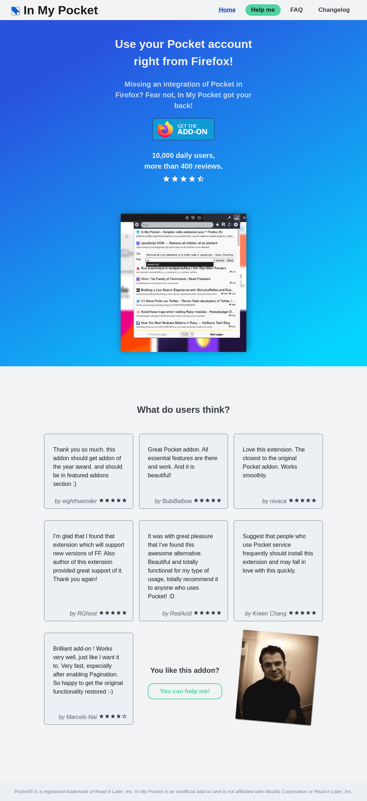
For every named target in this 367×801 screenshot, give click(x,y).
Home (227, 9)
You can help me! (185, 691)
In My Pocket (54, 10)
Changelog (334, 9)
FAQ (296, 9)
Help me (263, 9)
